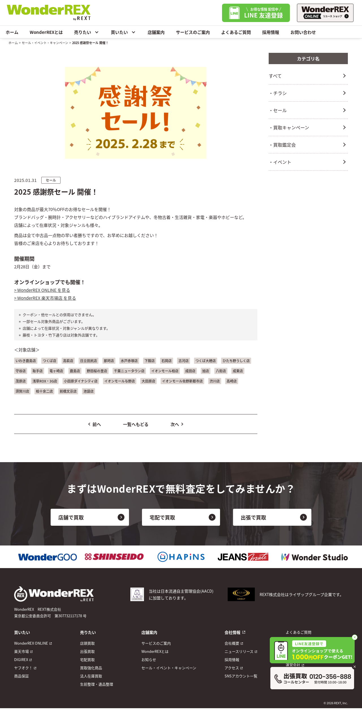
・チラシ (278, 93)
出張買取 (87, 651)
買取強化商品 (91, 667)
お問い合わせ (303, 32)
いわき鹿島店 (26, 360)
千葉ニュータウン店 (129, 370)
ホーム (12, 32)
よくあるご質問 (236, 32)
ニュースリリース (239, 651)
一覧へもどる (135, 424)
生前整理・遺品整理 (96, 684)
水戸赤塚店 (129, 360)
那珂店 (109, 360)
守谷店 (21, 370)
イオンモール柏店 (164, 370)
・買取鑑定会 (282, 144)
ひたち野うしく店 (236, 360)
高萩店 (68, 360)
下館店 (150, 360)
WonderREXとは (46, 32)
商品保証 (21, 676)
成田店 (190, 370)
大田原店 (148, 381)
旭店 (205, 370)
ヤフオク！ (23, 667)
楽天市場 (21, 651)
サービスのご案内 (193, 32)
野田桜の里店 (97, 370)
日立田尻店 (88, 360)
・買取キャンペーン (289, 127)
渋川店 (215, 381)
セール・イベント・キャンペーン (45, 42)
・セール (278, 110)
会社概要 (232, 643)
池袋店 (88, 391)
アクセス (232, 667)
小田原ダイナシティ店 (81, 381)
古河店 (183, 360)
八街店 (221, 370)
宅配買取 (87, 659)
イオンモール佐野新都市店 (182, 381)
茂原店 (21, 381)
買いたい (123, 32)
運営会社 (293, 665)
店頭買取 (87, 643)
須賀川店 (22, 391)
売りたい (87, 32)
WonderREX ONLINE (31, 643)
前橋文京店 (68, 391)
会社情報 (232, 632)
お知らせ (148, 659)
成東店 (238, 370)
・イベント (280, 161)
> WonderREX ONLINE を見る (42, 290)
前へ (96, 424)
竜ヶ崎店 (56, 370)
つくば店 (49, 360)
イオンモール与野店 (119, 381)
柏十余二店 (44, 391)
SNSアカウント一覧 (241, 676)
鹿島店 (75, 370)
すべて (275, 75)
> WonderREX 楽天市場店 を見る (45, 298)
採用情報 (270, 32)
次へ (175, 424)
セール (51, 180)
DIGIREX (21, 659)
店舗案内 (156, 32)
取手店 (38, 370)
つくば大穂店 (205, 360)
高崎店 (232, 381)
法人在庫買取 (91, 676)
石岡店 (166, 360)
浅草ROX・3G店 (45, 381)
